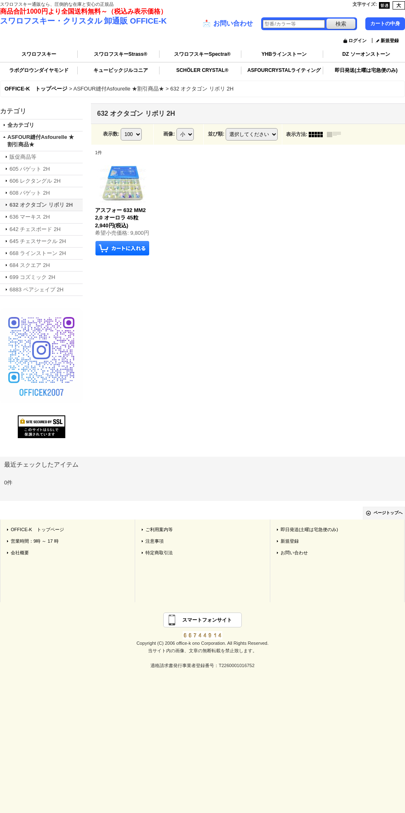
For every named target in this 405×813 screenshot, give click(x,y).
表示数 (111, 134)
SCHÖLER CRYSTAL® (202, 70)
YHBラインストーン (284, 54)
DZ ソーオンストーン (366, 54)
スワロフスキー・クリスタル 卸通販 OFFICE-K (83, 21)
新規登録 (390, 40)
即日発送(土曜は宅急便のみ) (366, 70)
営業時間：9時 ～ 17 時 (35, 541)
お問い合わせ (227, 23)
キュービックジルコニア (120, 70)
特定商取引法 (159, 552)
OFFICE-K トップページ (37, 529)
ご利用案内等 (159, 529)
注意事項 (154, 541)
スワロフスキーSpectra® (202, 54)
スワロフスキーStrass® (121, 54)
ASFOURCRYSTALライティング (284, 70)
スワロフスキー (38, 54)
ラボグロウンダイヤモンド (39, 70)
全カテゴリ (20, 125)
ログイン (357, 40)
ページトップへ (388, 512)
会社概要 (20, 552)
